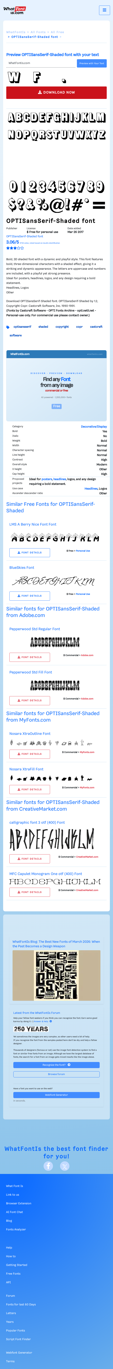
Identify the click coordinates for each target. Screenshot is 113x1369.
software (16, 335)
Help (9, 1247)
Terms (10, 1361)
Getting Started (16, 1265)
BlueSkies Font (21, 568)
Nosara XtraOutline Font (29, 734)
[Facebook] (48, 1166)
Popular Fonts (15, 1330)
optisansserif (22, 327)
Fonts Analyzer (16, 1229)
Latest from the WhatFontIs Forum (36, 1013)
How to (11, 1256)
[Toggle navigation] (104, 10)
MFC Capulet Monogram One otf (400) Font (45, 874)
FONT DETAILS (30, 552)
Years (10, 1322)
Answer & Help (43, 1021)
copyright (62, 327)
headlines (59, 479)
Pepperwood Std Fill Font (30, 672)
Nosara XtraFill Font (26, 769)
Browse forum (56, 1074)
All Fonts (38, 32)
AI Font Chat (14, 1212)
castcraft (96, 327)
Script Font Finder (18, 1339)
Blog (9, 1221)
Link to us (12, 1194)
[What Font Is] (14, 10)
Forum (10, 1296)
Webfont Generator (56, 1095)
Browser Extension (18, 1203)
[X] (64, 1166)
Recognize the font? (56, 1064)
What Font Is (14, 1186)
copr (79, 327)
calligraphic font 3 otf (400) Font (37, 822)
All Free (57, 32)
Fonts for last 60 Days (21, 1304)
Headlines (91, 488)
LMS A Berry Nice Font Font (32, 524)
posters (47, 479)
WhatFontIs (16, 32)
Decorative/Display (94, 426)
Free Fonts (13, 1273)
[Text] (40, 63)
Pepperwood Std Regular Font (34, 629)
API (8, 1282)
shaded (43, 327)
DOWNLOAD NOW (56, 92)
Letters (11, 1313)
